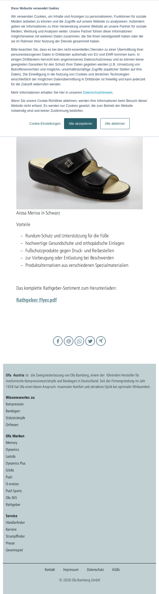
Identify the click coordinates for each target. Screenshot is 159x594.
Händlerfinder (15, 522)
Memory (11, 442)
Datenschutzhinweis (98, 92)
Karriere (11, 529)
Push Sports (14, 491)
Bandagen (13, 411)
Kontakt (50, 569)
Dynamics (12, 449)
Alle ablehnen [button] (115, 124)
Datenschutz (95, 569)
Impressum (71, 569)
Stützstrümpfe (15, 418)
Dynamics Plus (15, 463)
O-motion (12, 484)
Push (9, 477)
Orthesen (12, 424)
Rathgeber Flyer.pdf (36, 300)
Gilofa (10, 470)
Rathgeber (13, 504)
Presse (10, 543)
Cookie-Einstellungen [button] (44, 124)
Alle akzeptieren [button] (80, 124)
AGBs (116, 569)
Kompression (14, 404)
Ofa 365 (11, 497)
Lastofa (10, 456)
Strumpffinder (15, 536)
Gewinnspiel (14, 550)
